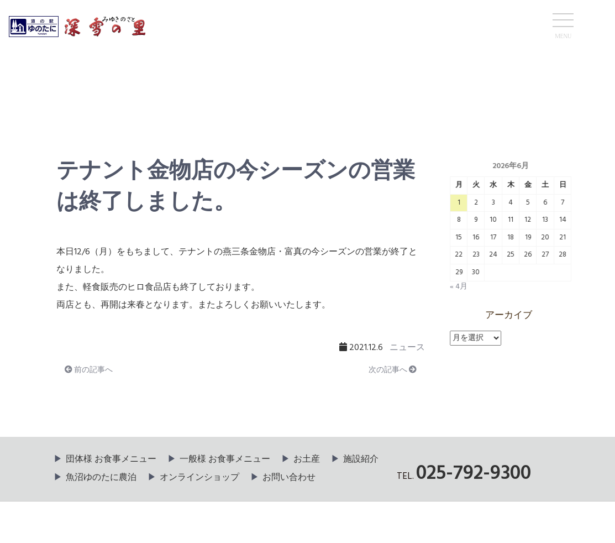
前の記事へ (88, 370)
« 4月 (459, 286)
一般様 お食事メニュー (225, 459)
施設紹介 (361, 459)
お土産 (306, 459)
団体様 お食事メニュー (111, 459)
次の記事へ (393, 370)
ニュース (85, 108)
